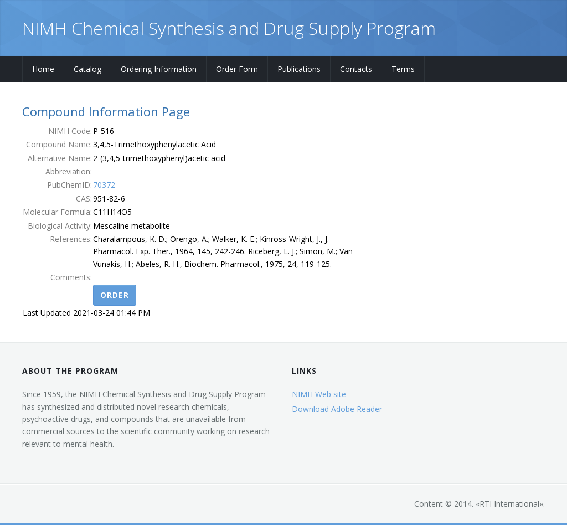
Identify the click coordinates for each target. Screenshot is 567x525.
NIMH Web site (319, 394)
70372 (104, 184)
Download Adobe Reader (337, 409)
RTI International (509, 503)
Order (114, 295)
